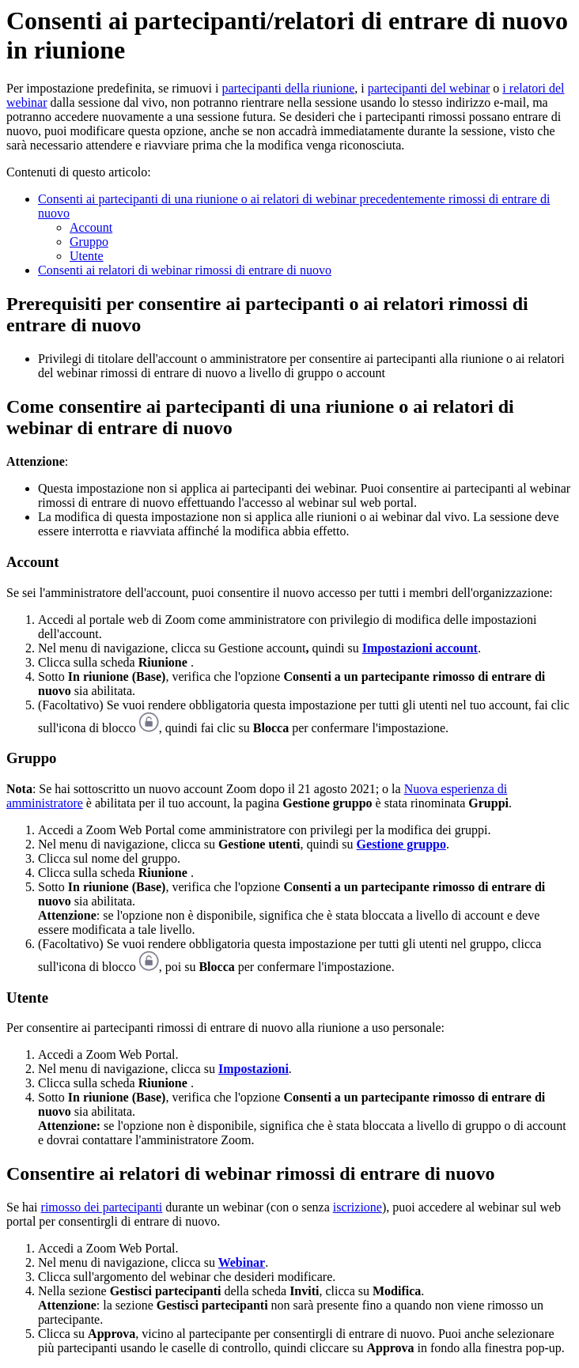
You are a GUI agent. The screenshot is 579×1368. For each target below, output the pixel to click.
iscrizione (357, 1207)
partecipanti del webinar (429, 88)
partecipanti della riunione (287, 88)
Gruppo (89, 241)
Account (91, 227)
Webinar (242, 1262)
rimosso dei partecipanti (102, 1207)
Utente (87, 256)
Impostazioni (253, 1068)
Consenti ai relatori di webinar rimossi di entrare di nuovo (184, 270)
